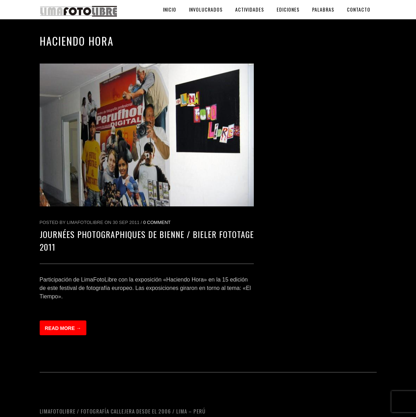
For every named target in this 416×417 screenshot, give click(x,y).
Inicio (169, 9)
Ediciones (288, 9)
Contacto (358, 9)
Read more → (63, 328)
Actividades (249, 9)
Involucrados (206, 9)
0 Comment (157, 222)
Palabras (323, 9)
